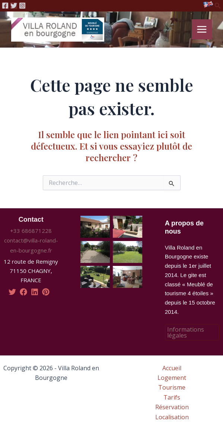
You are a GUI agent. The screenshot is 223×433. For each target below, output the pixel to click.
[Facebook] (5, 5)
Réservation (172, 407)
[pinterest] (46, 292)
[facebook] (23, 292)
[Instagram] (22, 5)
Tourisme (171, 387)
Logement (171, 378)
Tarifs (171, 397)
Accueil (171, 368)
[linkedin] (34, 292)
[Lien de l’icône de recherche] (217, 6)
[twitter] (12, 292)
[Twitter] (13, 5)
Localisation (172, 417)
